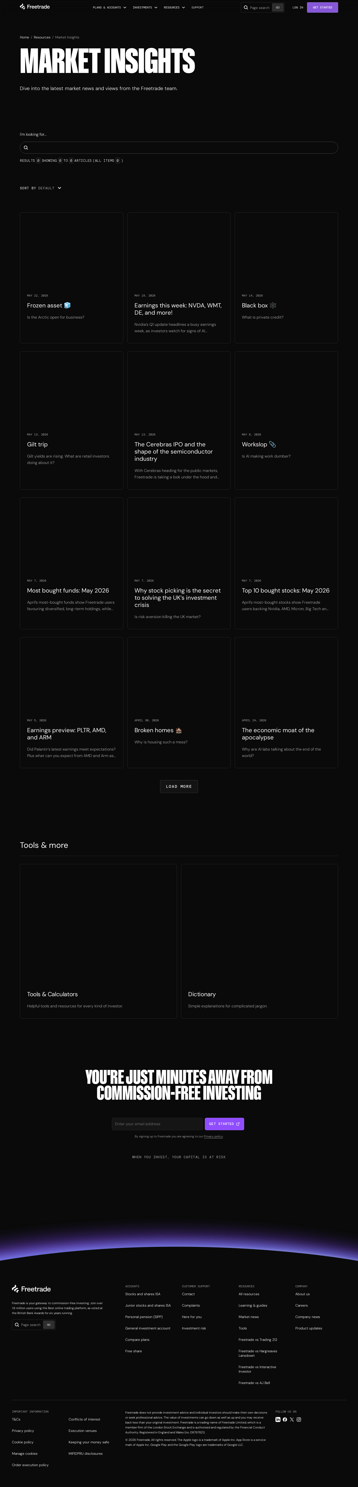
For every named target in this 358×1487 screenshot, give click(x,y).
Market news (249, 1317)
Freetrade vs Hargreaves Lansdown (258, 1353)
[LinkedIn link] (277, 1419)
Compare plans (137, 1339)
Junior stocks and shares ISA (148, 1305)
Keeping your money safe (89, 1442)
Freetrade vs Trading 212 (258, 1339)
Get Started (322, 7)
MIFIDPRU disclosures (86, 1453)
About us (302, 1294)
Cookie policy (23, 1442)
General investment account (147, 1328)
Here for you (192, 1317)
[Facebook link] (284, 1419)
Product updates (308, 1328)
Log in (298, 7)
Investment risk (194, 1328)
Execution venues (83, 1430)
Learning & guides (253, 1305)
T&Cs (16, 1419)
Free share (133, 1351)
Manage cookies (25, 1453)
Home (24, 37)
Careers (301, 1305)
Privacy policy (213, 1136)
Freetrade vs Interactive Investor (257, 1369)
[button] (110, 7)
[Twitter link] (291, 1419)
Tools (243, 1328)
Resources (42, 37)
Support (197, 7)
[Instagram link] (298, 1419)
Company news (307, 1317)
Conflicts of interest (84, 1419)
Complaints (191, 1305)
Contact (188, 1294)
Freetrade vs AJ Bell (254, 1383)
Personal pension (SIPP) (144, 1317)
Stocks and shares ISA (142, 1294)
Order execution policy (30, 1465)
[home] (35, 7)
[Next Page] (179, 786)
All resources (249, 1294)
